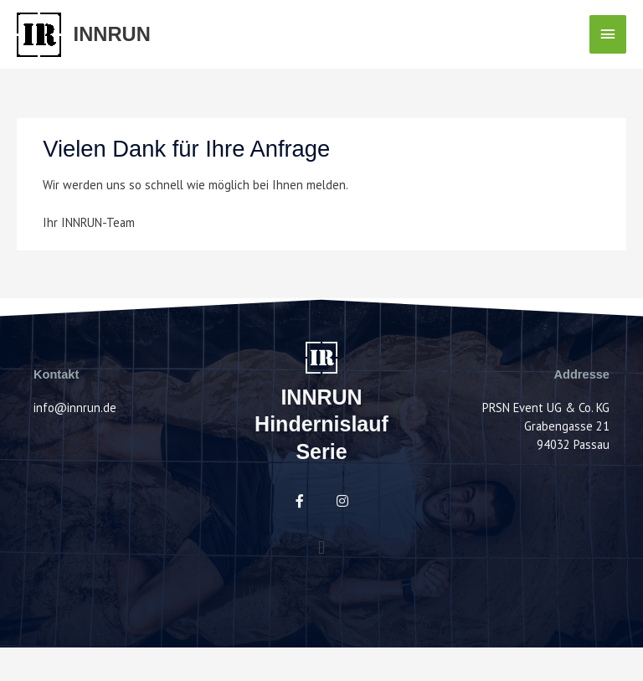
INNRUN (112, 34)
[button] (321, 547)
